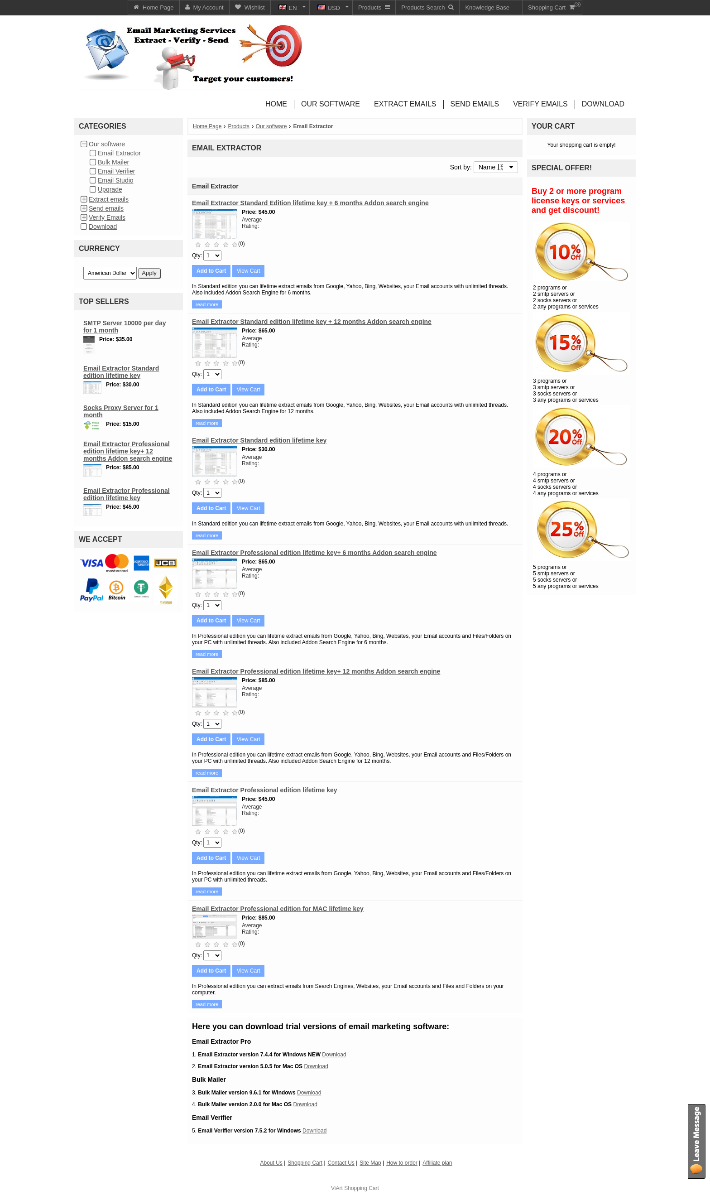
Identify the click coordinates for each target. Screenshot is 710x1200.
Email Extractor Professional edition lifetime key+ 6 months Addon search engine (314, 552)
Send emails (106, 208)
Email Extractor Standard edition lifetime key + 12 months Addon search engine (312, 321)
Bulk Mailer (113, 162)
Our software (107, 144)
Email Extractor (119, 153)
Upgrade (110, 189)
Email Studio (116, 180)
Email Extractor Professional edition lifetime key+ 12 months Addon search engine (127, 451)
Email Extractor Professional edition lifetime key (126, 494)
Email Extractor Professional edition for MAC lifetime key (278, 908)
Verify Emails (107, 217)
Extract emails (109, 199)
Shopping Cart (361, 1188)
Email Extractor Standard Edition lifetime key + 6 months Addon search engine (310, 203)
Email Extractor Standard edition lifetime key (121, 372)
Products (238, 126)
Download (103, 226)
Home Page (207, 126)
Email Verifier (116, 171)
